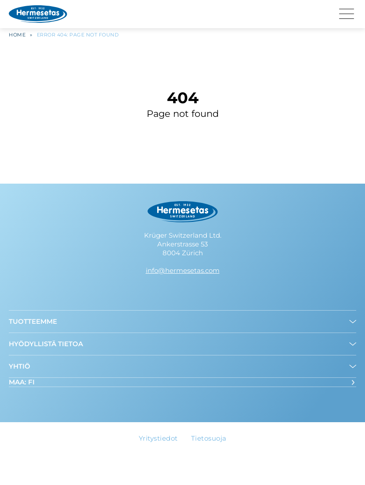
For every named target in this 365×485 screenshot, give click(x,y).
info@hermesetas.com (183, 270)
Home (17, 37)
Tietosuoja (209, 438)
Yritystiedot (158, 438)
